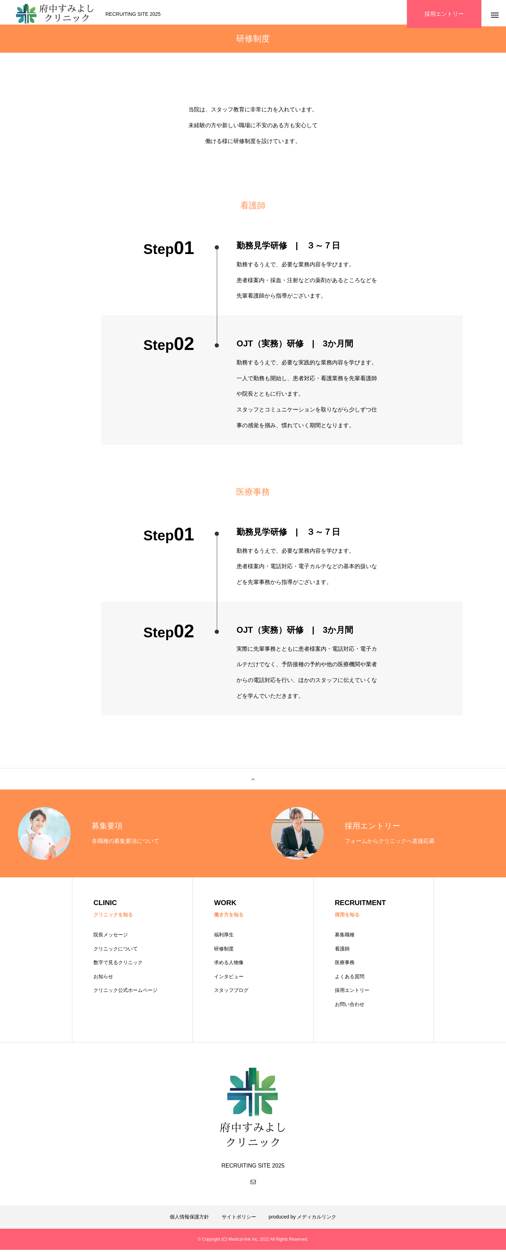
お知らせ (103, 980)
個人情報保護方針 (189, 1221)
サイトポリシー (239, 1221)
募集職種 (345, 939)
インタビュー (229, 980)
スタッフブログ (231, 994)
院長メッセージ (110, 939)
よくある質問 (349, 980)
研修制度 (224, 952)
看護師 (342, 952)
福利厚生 (224, 939)
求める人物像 (229, 966)
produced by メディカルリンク (303, 1221)
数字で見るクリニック (118, 966)
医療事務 (345, 966)
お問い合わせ (349, 1008)
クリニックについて (115, 952)
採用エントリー (352, 994)
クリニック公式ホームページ (125, 994)
